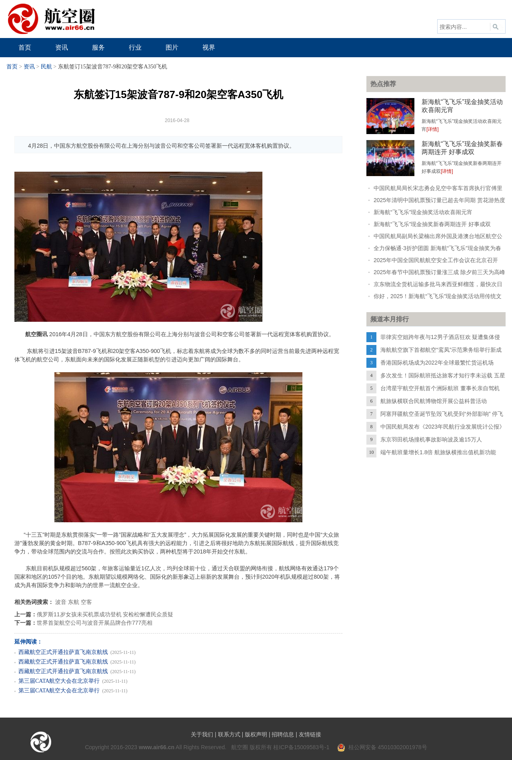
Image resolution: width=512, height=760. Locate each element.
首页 (12, 67)
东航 (73, 602)
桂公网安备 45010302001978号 (382, 747)
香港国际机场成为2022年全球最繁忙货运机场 (437, 362)
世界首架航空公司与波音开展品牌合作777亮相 (94, 623)
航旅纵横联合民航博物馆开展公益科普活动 (433, 401)
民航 (46, 67)
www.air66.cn (156, 747)
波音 (60, 602)
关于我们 (202, 734)
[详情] (432, 129)
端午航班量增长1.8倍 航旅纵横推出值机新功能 (438, 452)
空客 (86, 602)
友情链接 (310, 734)
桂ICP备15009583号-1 (301, 747)
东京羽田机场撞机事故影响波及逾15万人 (431, 439)
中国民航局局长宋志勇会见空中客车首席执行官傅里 (438, 188)
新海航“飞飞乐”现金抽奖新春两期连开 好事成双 (432, 224)
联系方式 (229, 734)
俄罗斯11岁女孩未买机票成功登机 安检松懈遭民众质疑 (105, 614)
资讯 (29, 67)
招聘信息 (283, 734)
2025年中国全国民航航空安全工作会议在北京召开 (436, 260)
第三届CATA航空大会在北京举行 (59, 681)
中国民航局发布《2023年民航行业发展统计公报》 (442, 426)
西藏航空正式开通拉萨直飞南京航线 (63, 652)
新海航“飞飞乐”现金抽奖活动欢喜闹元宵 (423, 212)
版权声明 (256, 734)
